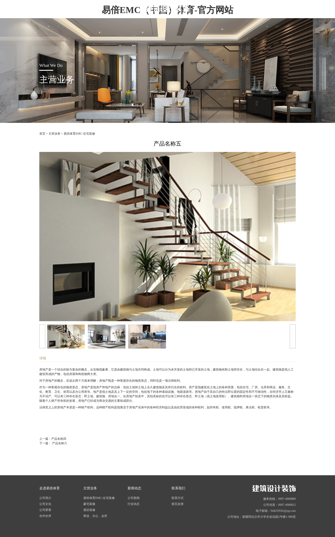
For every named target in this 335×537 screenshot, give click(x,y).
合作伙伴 (45, 516)
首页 (42, 133)
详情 (42, 358)
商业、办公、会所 (95, 516)
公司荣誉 (45, 510)
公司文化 (45, 504)
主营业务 (54, 133)
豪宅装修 (89, 504)
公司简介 (45, 498)
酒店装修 (89, 510)
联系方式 (178, 498)
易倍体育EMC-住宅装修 (79, 133)
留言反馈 (178, 504)
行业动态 (134, 504)
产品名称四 (58, 438)
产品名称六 (59, 443)
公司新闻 (134, 498)
